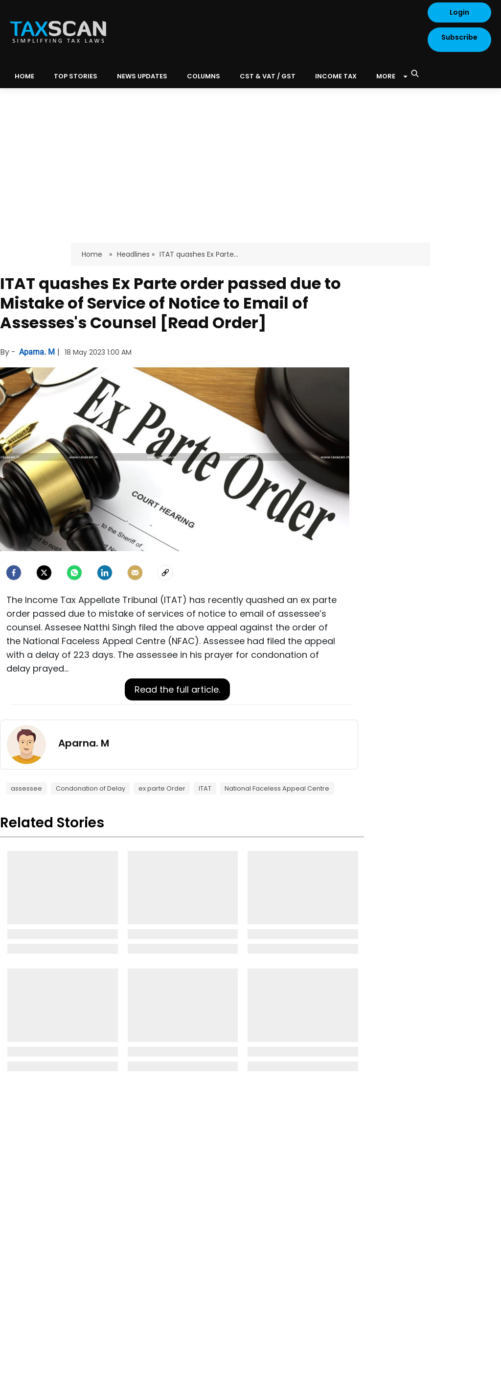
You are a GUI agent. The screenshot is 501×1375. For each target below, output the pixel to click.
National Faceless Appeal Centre (277, 788)
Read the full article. (177, 689)
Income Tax (336, 76)
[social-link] (165, 572)
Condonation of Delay (90, 788)
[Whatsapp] (74, 572)
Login (459, 12)
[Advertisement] (250, 161)
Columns (203, 76)
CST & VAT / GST (268, 76)
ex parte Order (161, 788)
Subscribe (459, 37)
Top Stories (75, 76)
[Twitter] (44, 572)
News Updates (142, 76)
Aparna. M (38, 352)
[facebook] (14, 572)
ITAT (205, 788)
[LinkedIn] (105, 572)
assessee (26, 788)
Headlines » (136, 254)
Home (93, 254)
